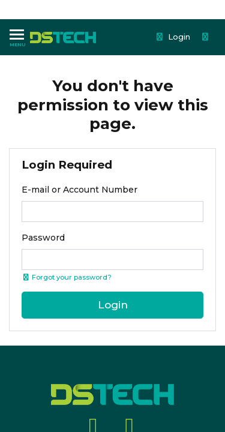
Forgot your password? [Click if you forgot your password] (67, 277)
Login (173, 36)
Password (43, 237)
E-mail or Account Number (79, 189)
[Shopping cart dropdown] (206, 37)
